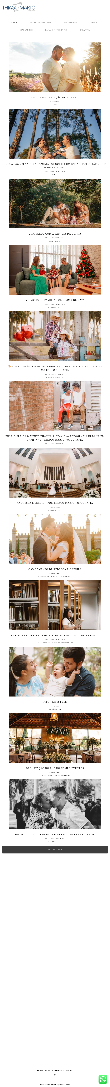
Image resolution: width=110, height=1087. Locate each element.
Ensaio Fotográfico (56, 30)
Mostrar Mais (55, 849)
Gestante (94, 22)
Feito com (55, 1084)
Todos (13, 22)
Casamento (26, 30)
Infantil (85, 30)
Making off (70, 22)
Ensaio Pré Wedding (41, 22)
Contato (69, 1070)
